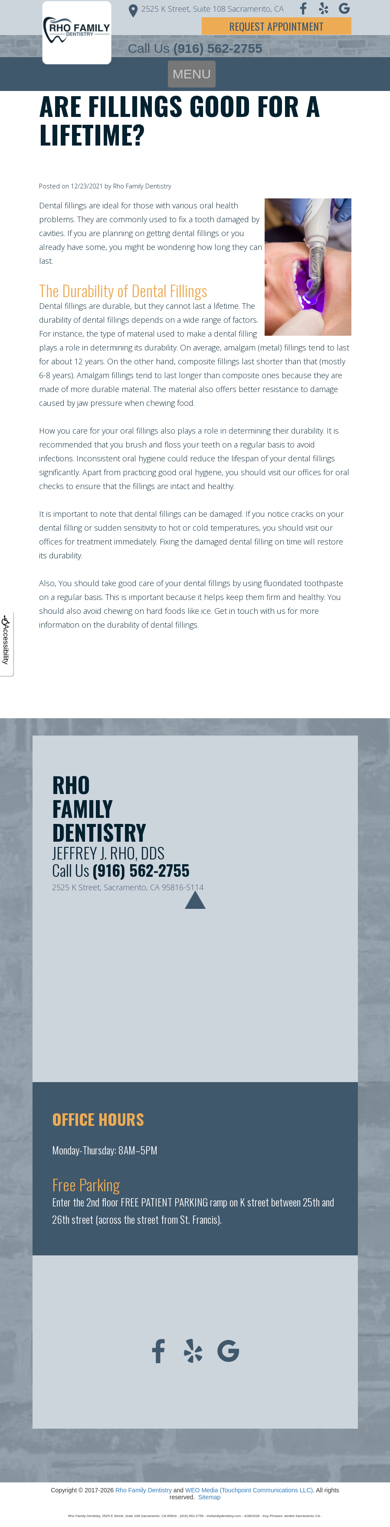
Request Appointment (276, 26)
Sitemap (209, 1497)
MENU (192, 74)
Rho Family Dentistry (143, 1490)
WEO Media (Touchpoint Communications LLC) (249, 1490)
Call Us (195, 48)
